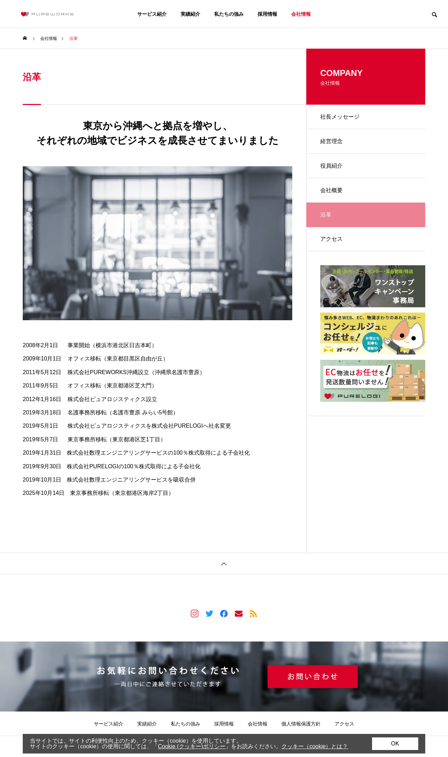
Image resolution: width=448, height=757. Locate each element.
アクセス (331, 239)
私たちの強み (229, 14)
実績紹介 (190, 14)
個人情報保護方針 (301, 724)
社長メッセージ (339, 117)
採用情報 (267, 14)
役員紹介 (331, 166)
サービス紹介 (152, 14)
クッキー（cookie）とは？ (314, 746)
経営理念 (331, 141)
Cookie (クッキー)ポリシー (191, 746)
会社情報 (301, 14)
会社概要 (331, 190)
